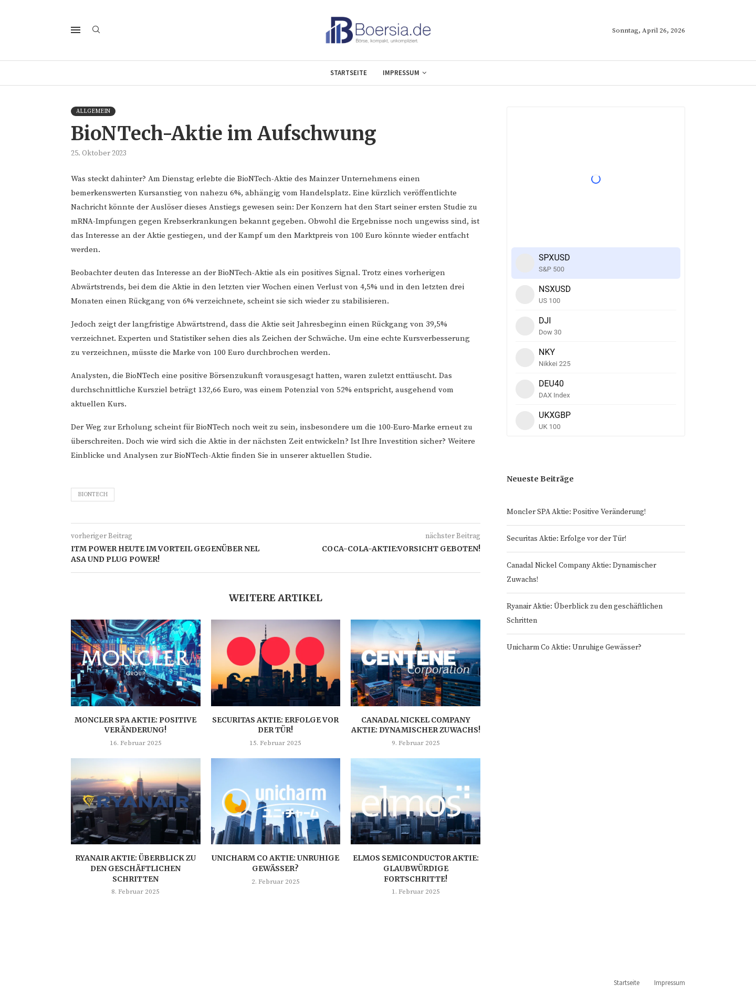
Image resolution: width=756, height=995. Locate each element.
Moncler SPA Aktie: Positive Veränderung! (135, 725)
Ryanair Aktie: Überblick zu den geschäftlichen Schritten (135, 868)
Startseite (348, 72)
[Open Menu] (75, 30)
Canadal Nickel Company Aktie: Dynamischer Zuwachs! (415, 725)
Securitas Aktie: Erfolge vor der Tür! (275, 725)
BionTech (93, 494)
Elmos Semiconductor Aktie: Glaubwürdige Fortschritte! (416, 868)
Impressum (401, 72)
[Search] (96, 30)
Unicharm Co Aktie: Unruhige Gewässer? (275, 863)
